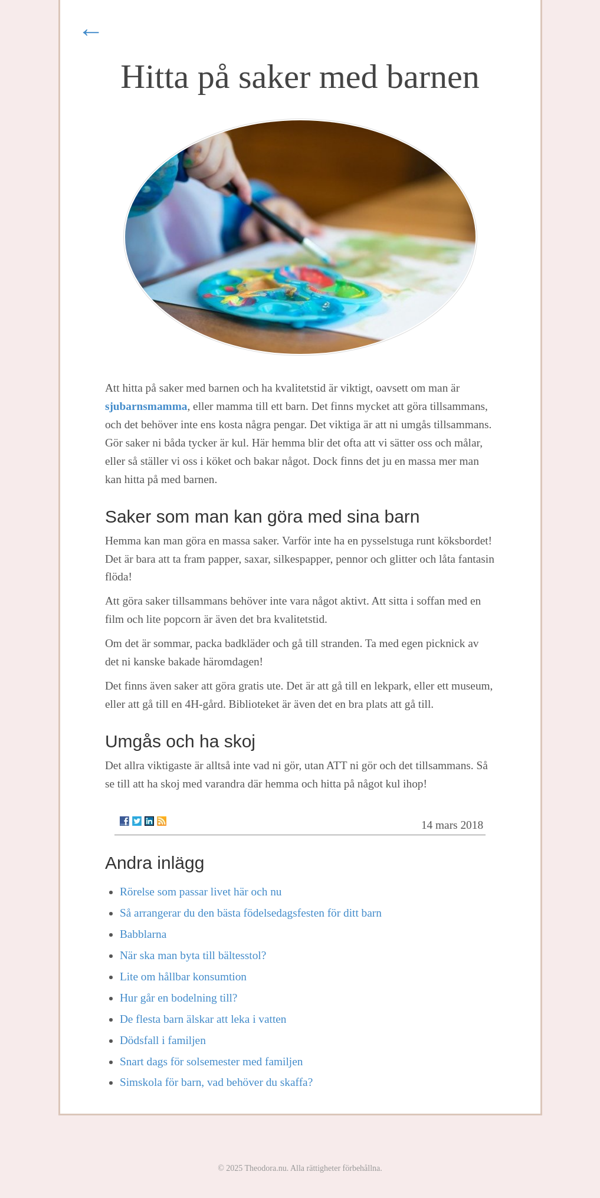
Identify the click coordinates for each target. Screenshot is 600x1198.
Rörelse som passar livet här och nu (201, 891)
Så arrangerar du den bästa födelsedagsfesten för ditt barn (251, 913)
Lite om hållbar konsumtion (183, 976)
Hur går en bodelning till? (179, 998)
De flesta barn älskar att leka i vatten (203, 1019)
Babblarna (143, 934)
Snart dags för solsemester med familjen (211, 1061)
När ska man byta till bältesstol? (193, 955)
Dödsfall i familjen (163, 1040)
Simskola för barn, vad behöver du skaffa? (216, 1082)
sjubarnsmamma (146, 406)
